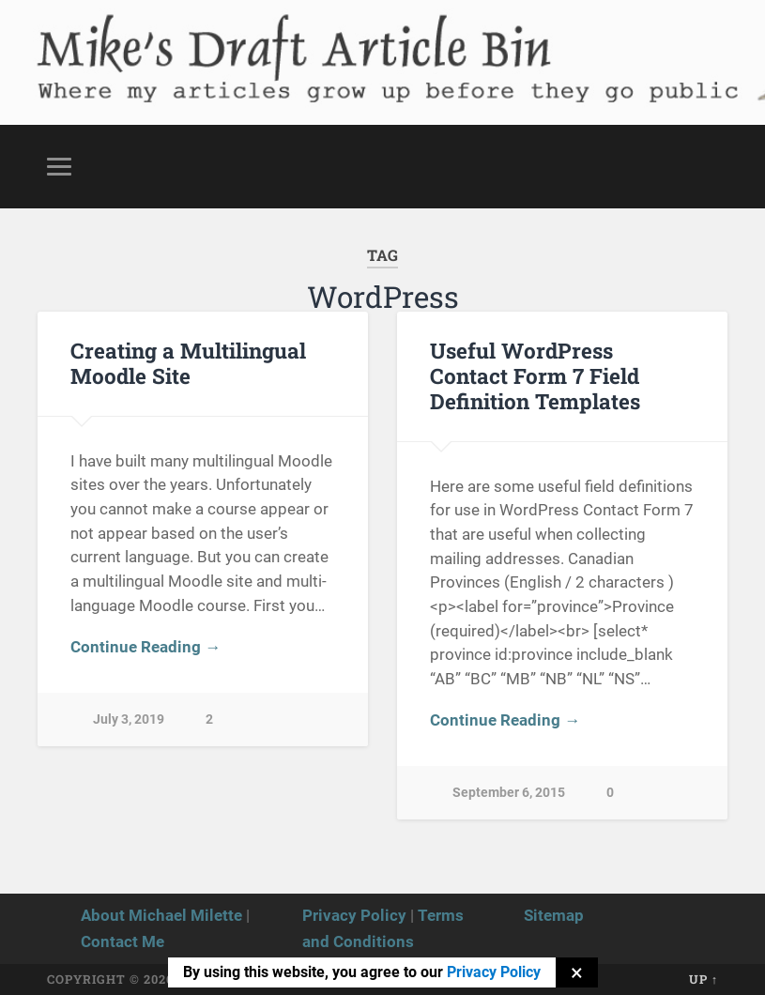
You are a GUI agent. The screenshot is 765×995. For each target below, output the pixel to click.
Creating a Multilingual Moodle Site (188, 363)
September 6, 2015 (508, 793)
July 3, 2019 (128, 719)
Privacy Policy (354, 915)
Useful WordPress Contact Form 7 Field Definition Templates (535, 375)
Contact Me (122, 941)
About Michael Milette (161, 915)
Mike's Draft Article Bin (258, 42)
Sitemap (554, 915)
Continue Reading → (145, 646)
